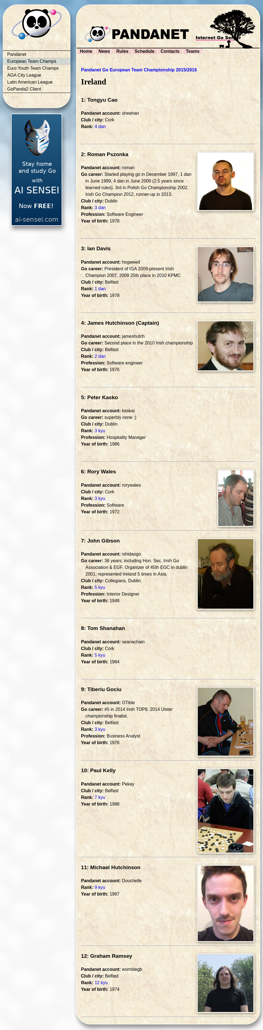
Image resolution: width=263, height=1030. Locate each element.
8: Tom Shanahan (103, 628)
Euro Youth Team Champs (33, 68)
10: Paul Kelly (98, 770)
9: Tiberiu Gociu (101, 689)
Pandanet (16, 54)
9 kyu (100, 887)
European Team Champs (31, 61)
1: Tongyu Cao (99, 100)
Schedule (144, 51)
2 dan (100, 356)
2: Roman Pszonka (104, 154)
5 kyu (100, 587)
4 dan (100, 126)
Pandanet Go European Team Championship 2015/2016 (139, 70)
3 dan (100, 207)
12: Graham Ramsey (106, 956)
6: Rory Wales (98, 471)
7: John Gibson (100, 541)
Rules (122, 51)
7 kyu (100, 797)
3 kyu (100, 430)
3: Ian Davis (96, 248)
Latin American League (30, 82)
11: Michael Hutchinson (110, 867)
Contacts (170, 51)
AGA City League (24, 75)
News (104, 51)
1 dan (100, 288)
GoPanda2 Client (24, 89)
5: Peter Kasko (99, 397)
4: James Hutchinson (108, 323)
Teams (193, 51)
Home (86, 51)
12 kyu (101, 982)
